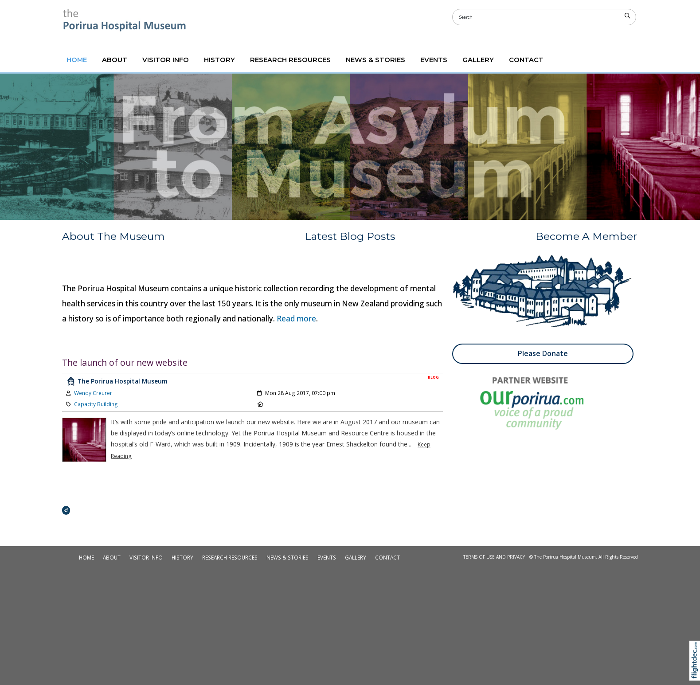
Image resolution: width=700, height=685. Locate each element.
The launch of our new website (125, 362)
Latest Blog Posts (350, 236)
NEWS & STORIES (375, 60)
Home (76, 60)
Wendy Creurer (93, 393)
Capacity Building (96, 404)
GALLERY (478, 60)
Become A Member (586, 236)
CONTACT (526, 60)
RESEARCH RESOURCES (290, 60)
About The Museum (113, 236)
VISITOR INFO (165, 60)
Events (433, 60)
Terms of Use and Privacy (494, 557)
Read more (296, 318)
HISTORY (219, 60)
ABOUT (114, 60)
